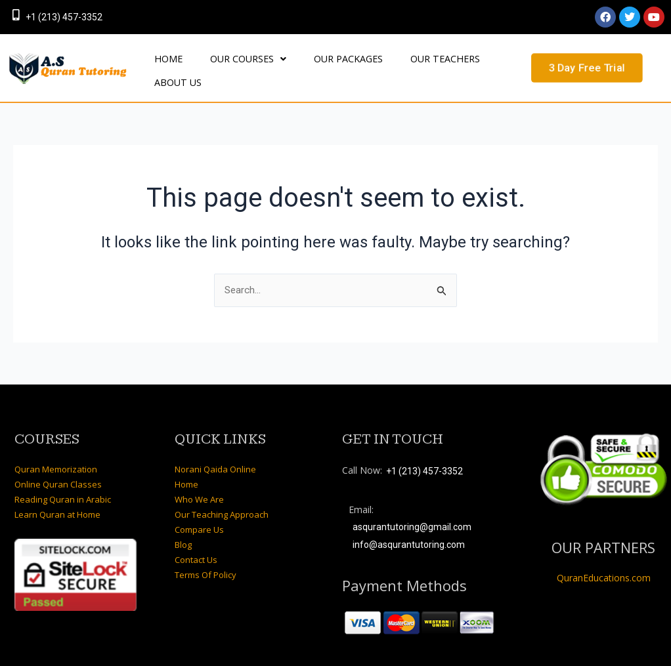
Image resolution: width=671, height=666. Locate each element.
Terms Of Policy (205, 557)
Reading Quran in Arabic (62, 482)
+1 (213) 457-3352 (64, 17)
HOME (161, 61)
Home (186, 466)
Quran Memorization (55, 451)
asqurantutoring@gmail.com (412, 510)
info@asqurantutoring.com (409, 527)
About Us (466, 61)
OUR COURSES (226, 61)
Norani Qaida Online (215, 451)
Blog (183, 527)
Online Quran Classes (58, 466)
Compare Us (199, 512)
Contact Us (196, 542)
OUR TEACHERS (394, 61)
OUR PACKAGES (312, 61)
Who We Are (199, 482)
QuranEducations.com (604, 560)
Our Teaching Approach (222, 497)
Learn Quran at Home (57, 497)
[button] (226, 61)
